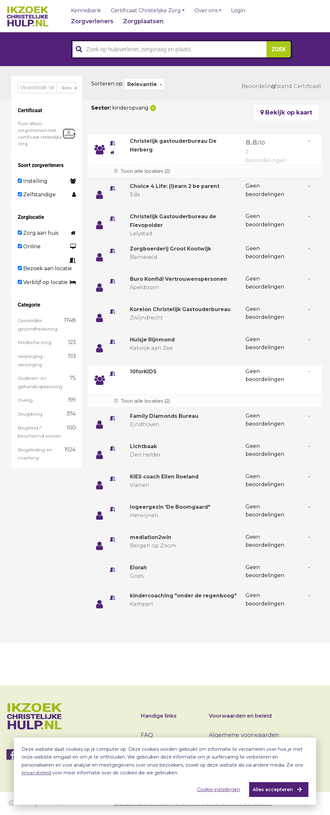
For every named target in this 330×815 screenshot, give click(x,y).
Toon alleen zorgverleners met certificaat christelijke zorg (40, 133)
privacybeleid (36, 773)
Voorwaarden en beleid (240, 716)
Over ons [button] (206, 10)
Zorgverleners (92, 21)
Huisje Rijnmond (155, 341)
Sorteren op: (107, 84)
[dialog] (165, 771)
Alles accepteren (270, 789)
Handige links (159, 716)
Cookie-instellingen (216, 789)
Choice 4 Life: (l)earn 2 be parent (180, 186)
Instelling (32, 181)
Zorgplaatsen (143, 21)
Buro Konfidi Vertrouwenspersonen (184, 278)
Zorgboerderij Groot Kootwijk (176, 248)
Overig (25, 400)
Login (238, 10)
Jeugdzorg (30, 414)
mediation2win (153, 538)
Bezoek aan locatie (45, 268)
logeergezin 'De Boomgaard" (174, 508)
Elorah (139, 569)
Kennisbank (86, 10)
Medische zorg (34, 342)
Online (29, 246)
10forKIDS (145, 373)
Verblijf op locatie (43, 282)
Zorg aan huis (38, 233)
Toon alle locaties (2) (147, 171)
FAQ (147, 735)
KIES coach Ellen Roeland (168, 478)
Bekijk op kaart (286, 112)
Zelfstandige (37, 194)
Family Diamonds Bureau (168, 417)
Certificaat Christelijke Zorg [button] (146, 10)
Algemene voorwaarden (244, 735)
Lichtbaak (145, 447)
